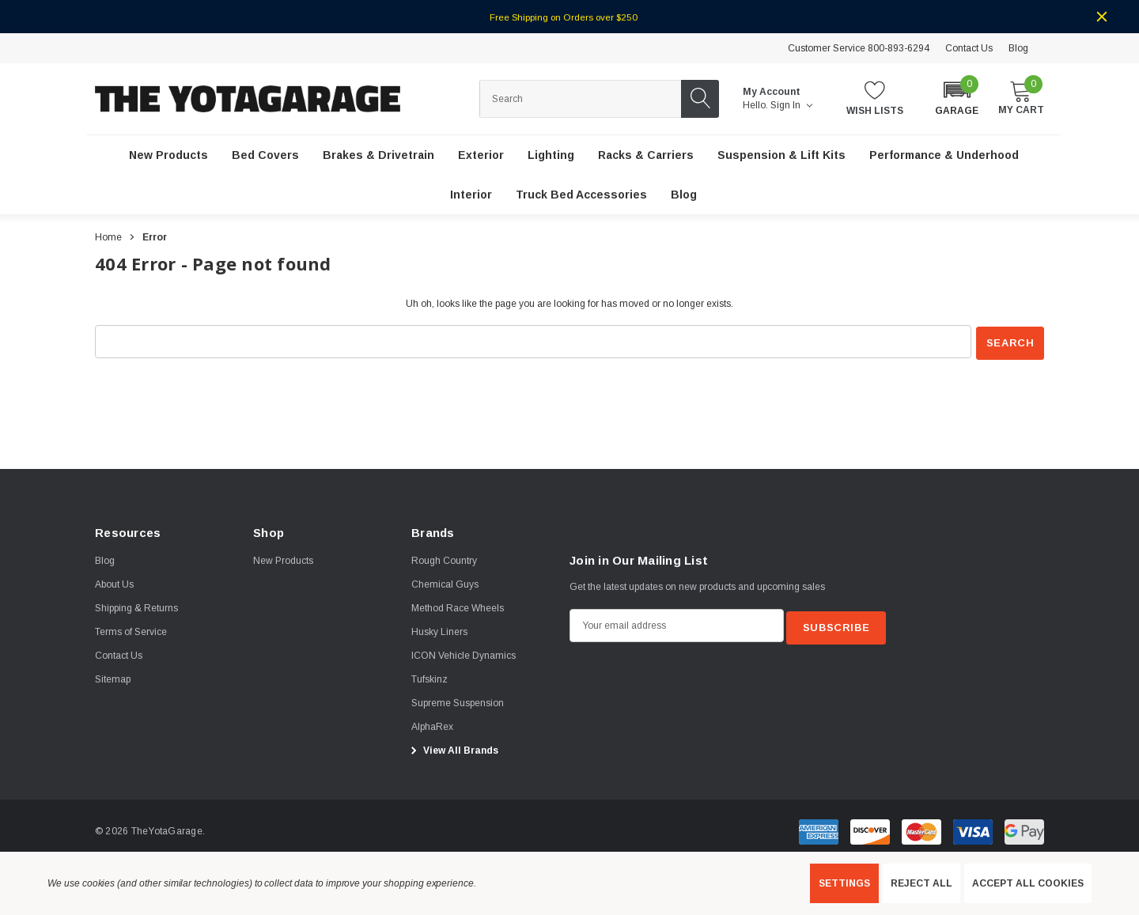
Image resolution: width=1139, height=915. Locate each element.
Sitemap (113, 677)
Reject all (921, 883)
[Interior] (471, 195)
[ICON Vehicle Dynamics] (463, 654)
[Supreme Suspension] (457, 701)
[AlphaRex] (432, 725)
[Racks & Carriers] (646, 156)
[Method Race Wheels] (457, 606)
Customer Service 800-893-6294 (858, 48)
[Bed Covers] (265, 156)
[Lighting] (551, 156)
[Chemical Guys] (445, 583)
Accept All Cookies (1028, 883)
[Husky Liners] (439, 630)
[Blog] (684, 195)
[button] (956, 97)
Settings (844, 883)
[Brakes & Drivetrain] (378, 156)
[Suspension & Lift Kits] (781, 156)
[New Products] (168, 156)
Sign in (791, 105)
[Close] (1101, 16)
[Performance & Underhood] (944, 156)
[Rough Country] (444, 559)
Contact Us (969, 48)
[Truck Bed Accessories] (581, 195)
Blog (1018, 48)
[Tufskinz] (429, 678)
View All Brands (452, 749)
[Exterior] (481, 156)
